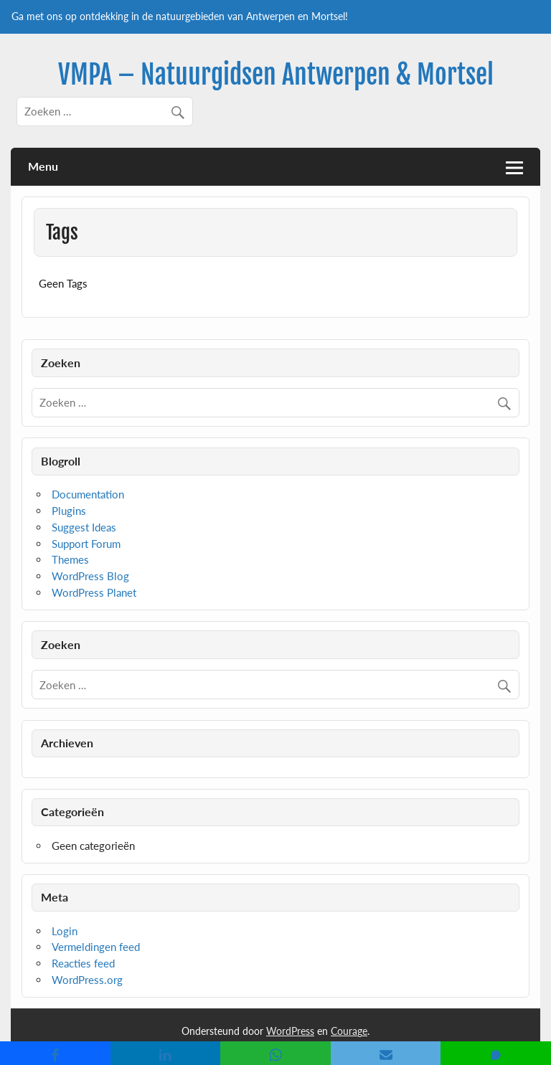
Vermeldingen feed (96, 946)
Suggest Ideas (84, 527)
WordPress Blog (90, 575)
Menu (43, 166)
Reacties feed (83, 963)
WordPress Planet (94, 592)
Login (64, 930)
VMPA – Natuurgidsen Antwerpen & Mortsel (276, 74)
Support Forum (86, 543)
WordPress (290, 1031)
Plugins (69, 510)
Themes (70, 559)
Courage (349, 1031)
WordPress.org (87, 979)
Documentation (88, 494)
